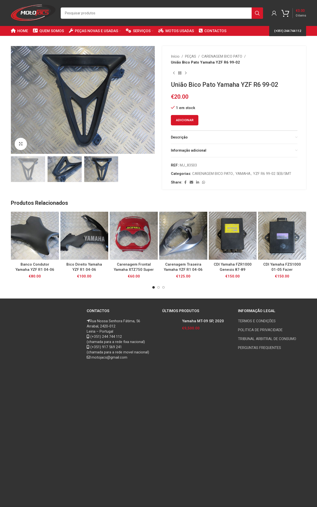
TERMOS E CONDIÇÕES (257, 321)
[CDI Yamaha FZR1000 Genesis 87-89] (233, 236)
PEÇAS (190, 56)
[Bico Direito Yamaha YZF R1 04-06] (84, 236)
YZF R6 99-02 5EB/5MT (272, 173)
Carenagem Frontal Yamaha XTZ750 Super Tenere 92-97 (134, 269)
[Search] (162, 13)
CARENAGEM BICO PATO (222, 56)
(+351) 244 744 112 (287, 31)
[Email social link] (191, 182)
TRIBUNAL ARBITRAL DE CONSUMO (267, 339)
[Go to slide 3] (163, 287)
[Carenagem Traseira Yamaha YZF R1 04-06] (183, 236)
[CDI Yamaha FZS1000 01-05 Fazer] (282, 236)
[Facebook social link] (185, 182)
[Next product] (186, 73)
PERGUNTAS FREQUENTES (259, 348)
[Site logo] (33, 12)
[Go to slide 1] (153, 287)
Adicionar (184, 120)
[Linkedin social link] (198, 182)
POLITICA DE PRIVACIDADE (260, 330)
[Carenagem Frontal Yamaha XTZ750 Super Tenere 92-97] (134, 236)
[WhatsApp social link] (204, 182)
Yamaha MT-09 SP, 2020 (203, 321)
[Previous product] (174, 73)
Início (175, 56)
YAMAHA (243, 173)
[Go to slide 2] (158, 287)
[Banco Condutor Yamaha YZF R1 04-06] (35, 236)
